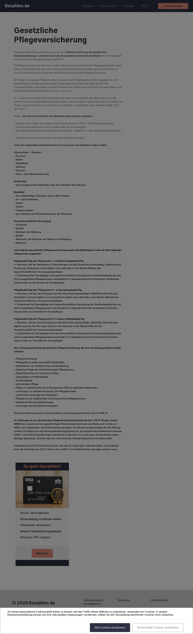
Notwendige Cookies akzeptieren (158, 627)
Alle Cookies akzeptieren (110, 627)
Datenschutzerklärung (20, 614)
